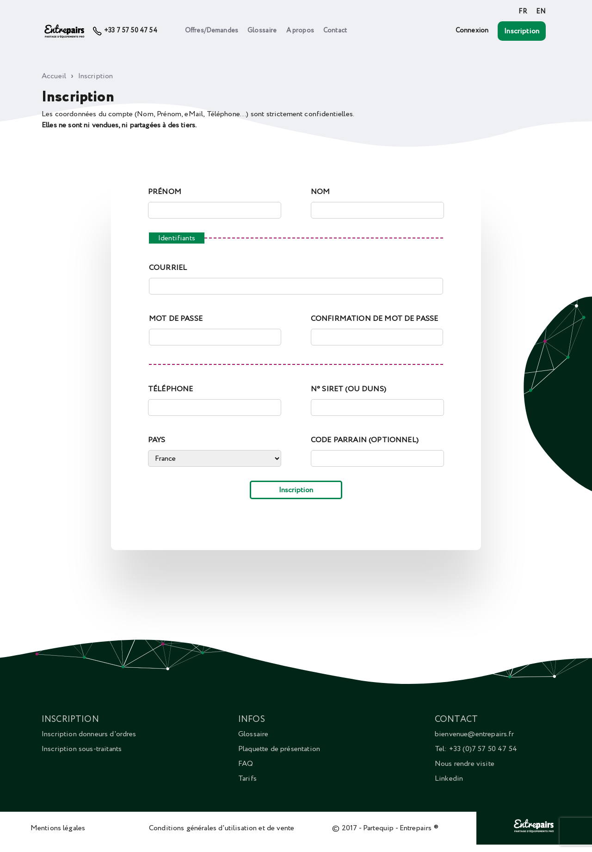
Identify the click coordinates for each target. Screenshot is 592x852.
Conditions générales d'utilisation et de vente (221, 828)
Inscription (521, 31)
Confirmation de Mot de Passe (374, 318)
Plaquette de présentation (279, 749)
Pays (157, 440)
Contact (335, 30)
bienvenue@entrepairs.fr (474, 734)
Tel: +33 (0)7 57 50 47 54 (476, 749)
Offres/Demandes (211, 30)
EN (541, 11)
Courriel (168, 268)
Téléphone (170, 389)
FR (522, 11)
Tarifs (247, 778)
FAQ (245, 763)
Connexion (472, 30)
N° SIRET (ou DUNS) (348, 389)
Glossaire (262, 30)
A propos (300, 30)
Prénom (164, 192)
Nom (320, 192)
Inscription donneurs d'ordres (89, 734)
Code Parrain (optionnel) (365, 440)
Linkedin (449, 778)
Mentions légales (58, 828)
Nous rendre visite (464, 763)
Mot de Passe (176, 318)
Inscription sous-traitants (82, 749)
